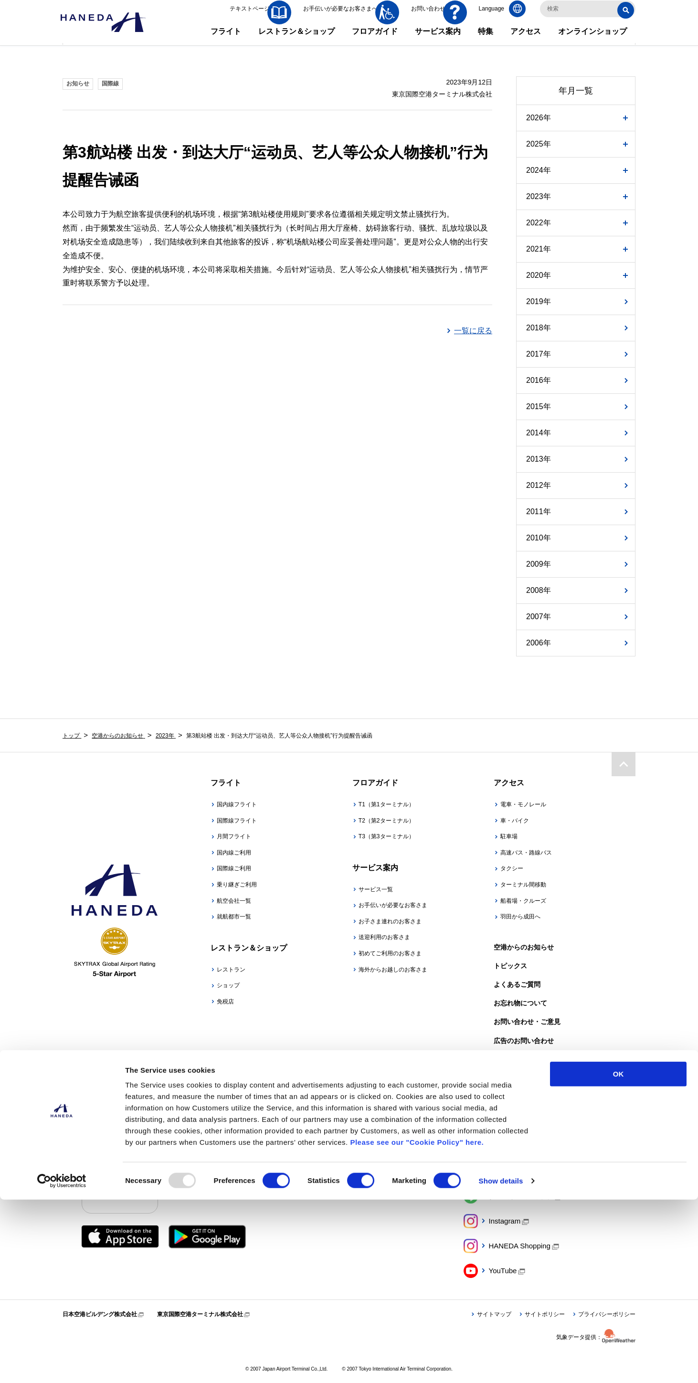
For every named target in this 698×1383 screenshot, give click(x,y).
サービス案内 (438, 43)
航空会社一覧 (234, 900)
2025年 (538, 144)
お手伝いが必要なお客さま (393, 905)
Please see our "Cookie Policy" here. (417, 1325)
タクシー (511, 868)
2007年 (538, 616)
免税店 (225, 1001)
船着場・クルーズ (523, 900)
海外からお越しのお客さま (393, 969)
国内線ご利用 (234, 852)
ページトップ (623, 764)
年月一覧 (576, 90)
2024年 (538, 170)
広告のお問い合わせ (524, 1041)
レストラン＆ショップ (296, 43)
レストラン (231, 969)
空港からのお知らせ (524, 947)
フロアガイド (375, 43)
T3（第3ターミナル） (386, 836)
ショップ (228, 985)
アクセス (525, 43)
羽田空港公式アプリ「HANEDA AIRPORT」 (246, 1186)
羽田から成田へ (520, 916)
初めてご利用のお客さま (390, 953)
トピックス (510, 966)
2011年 (538, 511)
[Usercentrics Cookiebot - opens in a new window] (62, 1364)
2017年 (538, 354)
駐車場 (509, 836)
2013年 (538, 459)
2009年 (538, 564)
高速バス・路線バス (526, 852)
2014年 (538, 433)
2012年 (538, 485)
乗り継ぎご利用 (237, 884)
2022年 (538, 223)
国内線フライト (237, 804)
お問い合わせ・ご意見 (527, 1021)
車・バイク (514, 820)
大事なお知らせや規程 (527, 1059)
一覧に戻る (473, 331)
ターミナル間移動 (523, 884)
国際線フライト (237, 820)
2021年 (538, 249)
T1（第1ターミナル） (386, 804)
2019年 (538, 301)
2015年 (538, 406)
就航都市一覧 (234, 916)
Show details (501, 1364)
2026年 (538, 118)
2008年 (538, 590)
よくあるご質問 (517, 984)
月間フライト (234, 836)
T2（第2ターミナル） (386, 820)
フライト (226, 43)
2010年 (538, 538)
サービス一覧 (376, 889)
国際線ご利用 (234, 868)
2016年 (538, 380)
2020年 (538, 275)
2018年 (538, 328)
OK (618, 1257)
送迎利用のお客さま (384, 937)
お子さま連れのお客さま (390, 921)
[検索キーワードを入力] (587, 20)
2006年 (538, 643)
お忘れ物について (520, 1003)
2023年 (538, 196)
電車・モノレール (523, 804)
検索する (627, 21)
